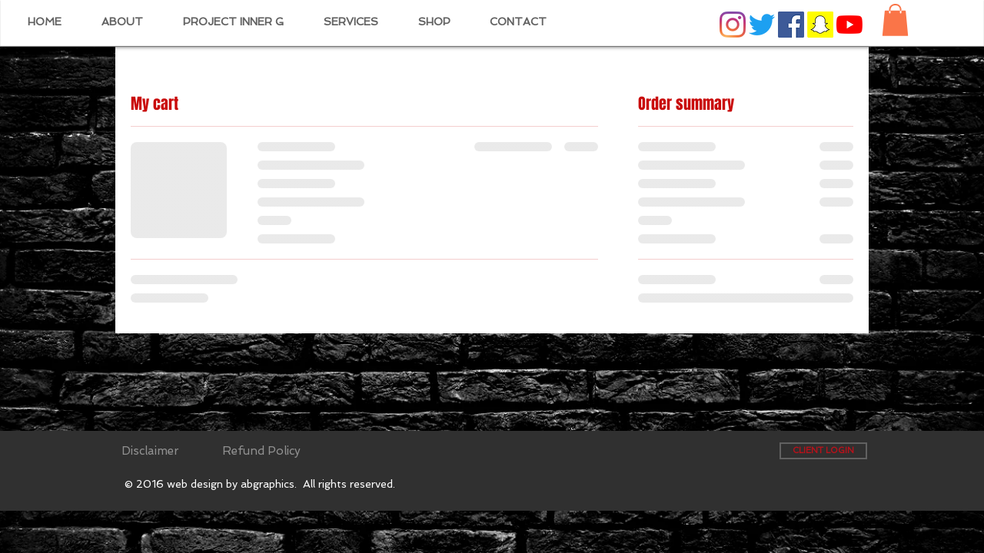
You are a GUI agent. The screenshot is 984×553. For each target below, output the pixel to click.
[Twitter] (762, 25)
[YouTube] (849, 25)
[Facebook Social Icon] (791, 25)
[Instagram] (733, 25)
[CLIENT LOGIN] (823, 450)
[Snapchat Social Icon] (820, 25)
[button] (895, 20)
